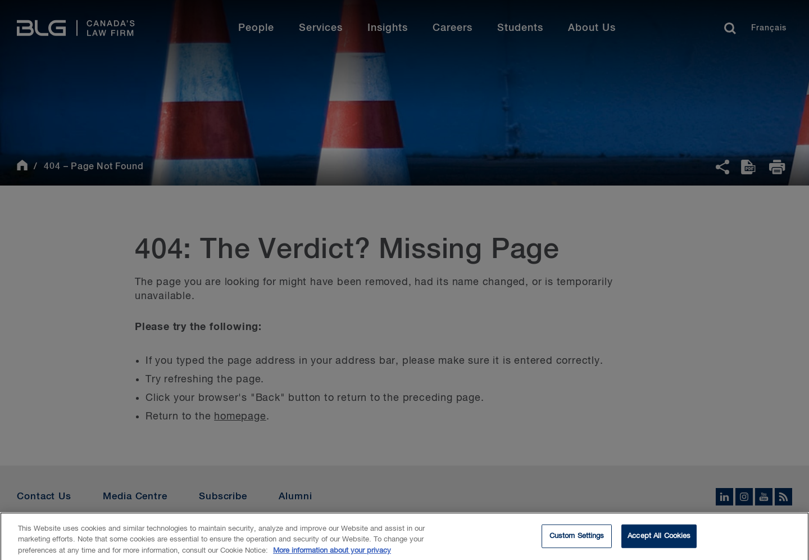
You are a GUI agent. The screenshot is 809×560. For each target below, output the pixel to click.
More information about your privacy (332, 554)
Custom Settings (577, 539)
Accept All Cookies (659, 539)
